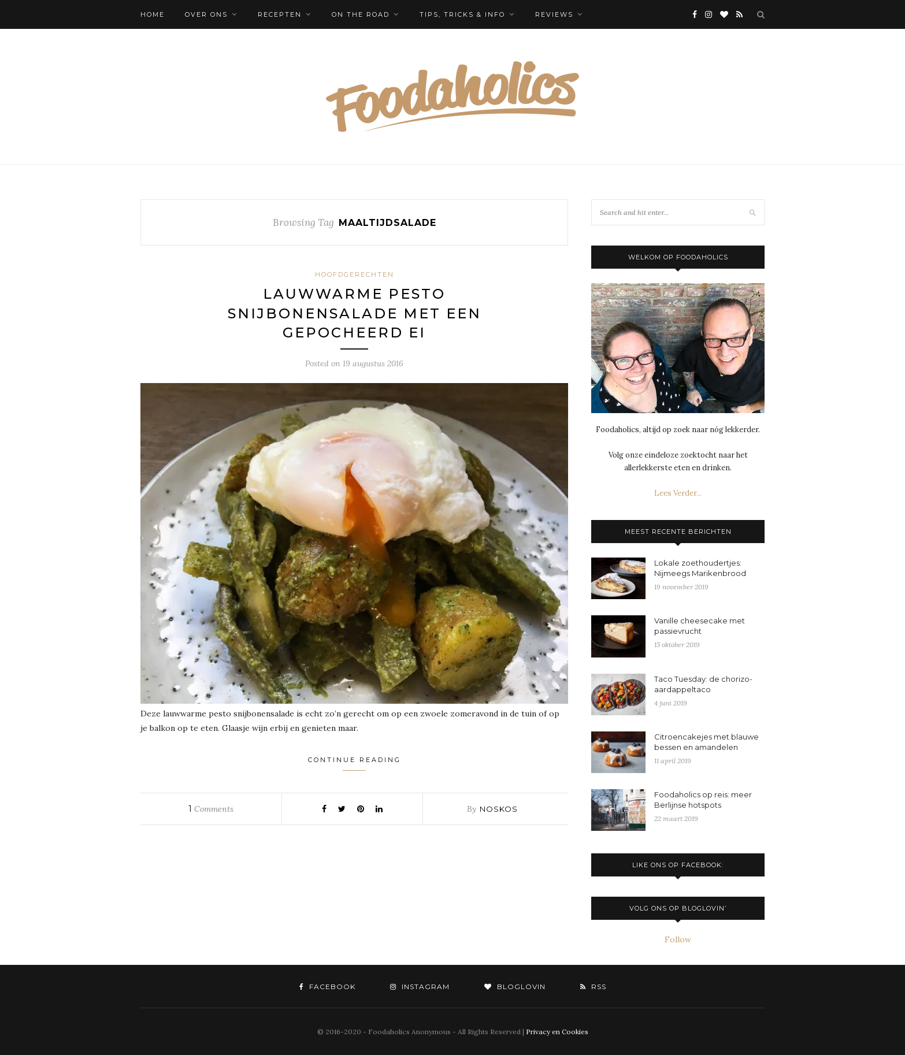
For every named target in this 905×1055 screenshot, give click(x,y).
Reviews (554, 14)
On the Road (361, 14)
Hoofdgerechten (354, 274)
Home (152, 14)
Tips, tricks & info (462, 14)
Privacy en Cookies (557, 1031)
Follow (678, 939)
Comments (210, 809)
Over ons (206, 14)
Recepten (280, 14)
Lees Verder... (678, 493)
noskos (499, 808)
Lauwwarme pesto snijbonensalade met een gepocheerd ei (354, 313)
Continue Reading (354, 763)
